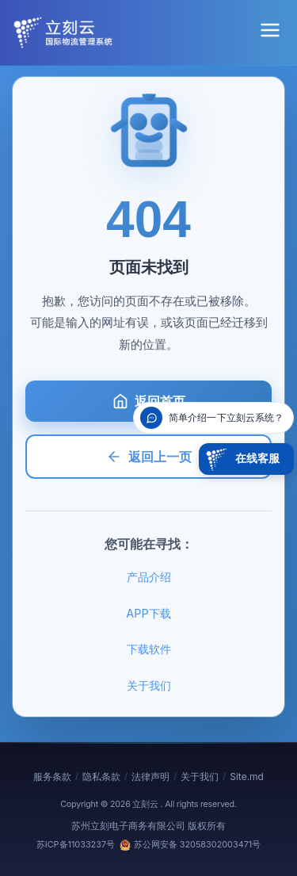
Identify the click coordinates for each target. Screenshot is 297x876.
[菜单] (270, 32)
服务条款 (52, 776)
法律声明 (150, 776)
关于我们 (149, 685)
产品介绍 (149, 576)
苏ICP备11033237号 (75, 844)
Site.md (247, 776)
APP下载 (148, 613)
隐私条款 (101, 776)
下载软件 (149, 649)
